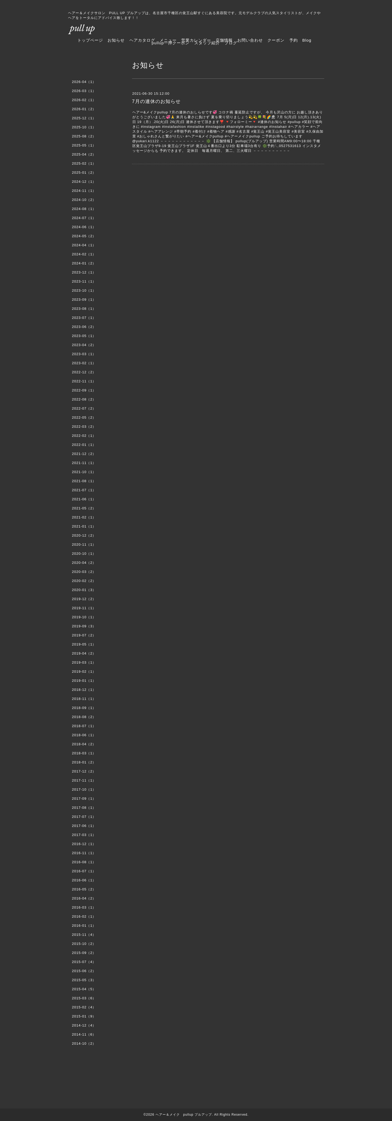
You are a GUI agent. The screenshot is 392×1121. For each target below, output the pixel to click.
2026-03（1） (84, 91)
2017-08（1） (84, 808)
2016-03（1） (84, 907)
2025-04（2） (84, 154)
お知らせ (116, 40)
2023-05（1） (84, 336)
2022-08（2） (84, 399)
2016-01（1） (84, 926)
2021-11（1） (84, 463)
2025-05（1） (84, 145)
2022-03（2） (84, 427)
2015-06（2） (84, 971)
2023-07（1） (84, 318)
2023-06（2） (84, 327)
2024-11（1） (84, 191)
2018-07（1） (84, 726)
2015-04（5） (84, 989)
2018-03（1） (84, 753)
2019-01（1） (84, 681)
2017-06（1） (84, 826)
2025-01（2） (84, 173)
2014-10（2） (84, 1043)
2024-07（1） (84, 218)
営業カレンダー (196, 40)
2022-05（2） (84, 417)
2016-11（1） (84, 853)
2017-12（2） (84, 771)
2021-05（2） (84, 508)
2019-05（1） (84, 644)
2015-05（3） (84, 980)
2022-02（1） (84, 436)
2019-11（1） (84, 608)
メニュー (168, 40)
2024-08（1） (84, 209)
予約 (293, 40)
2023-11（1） (84, 281)
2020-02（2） (84, 581)
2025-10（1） (84, 127)
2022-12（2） (84, 372)
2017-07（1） (84, 817)
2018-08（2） (84, 717)
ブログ (230, 43)
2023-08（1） (84, 309)
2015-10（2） (84, 944)
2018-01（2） (84, 762)
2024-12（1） (84, 182)
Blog (306, 40)
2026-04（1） (84, 82)
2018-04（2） (84, 744)
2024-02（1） (84, 254)
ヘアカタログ (142, 40)
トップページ (90, 40)
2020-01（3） (84, 590)
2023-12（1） (84, 272)
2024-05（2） (84, 236)
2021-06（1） (84, 499)
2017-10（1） (84, 789)
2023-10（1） (84, 290)
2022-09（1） (84, 390)
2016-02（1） (84, 916)
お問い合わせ (250, 40)
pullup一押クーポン (170, 43)
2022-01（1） (84, 445)
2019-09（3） (84, 626)
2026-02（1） (84, 100)
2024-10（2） (84, 200)
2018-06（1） (84, 735)
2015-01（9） (84, 1016)
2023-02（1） (84, 363)
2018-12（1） (84, 690)
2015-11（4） (84, 935)
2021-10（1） (84, 472)
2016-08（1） (84, 862)
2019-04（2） (84, 653)
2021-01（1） (84, 526)
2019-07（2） (84, 635)
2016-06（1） (84, 880)
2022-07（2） (84, 408)
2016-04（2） (84, 898)
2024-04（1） (84, 245)
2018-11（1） (84, 699)
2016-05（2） (84, 889)
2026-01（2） (84, 109)
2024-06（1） (84, 227)
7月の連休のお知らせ (156, 101)
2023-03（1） (84, 354)
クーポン (275, 40)
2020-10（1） (84, 554)
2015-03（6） (84, 998)
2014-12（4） (84, 1025)
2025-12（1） (84, 118)
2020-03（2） (84, 572)
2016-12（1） (84, 844)
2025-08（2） (84, 136)
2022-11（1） (84, 381)
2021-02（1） (84, 517)
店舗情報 (224, 40)
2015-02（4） (84, 1007)
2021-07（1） (84, 490)
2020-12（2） (84, 535)
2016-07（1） (84, 871)
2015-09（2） (84, 953)
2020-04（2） (84, 563)
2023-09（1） (84, 300)
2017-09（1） (84, 799)
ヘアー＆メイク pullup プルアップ (184, 1114)
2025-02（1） (84, 163)
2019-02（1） (84, 672)
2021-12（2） (84, 454)
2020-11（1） (84, 544)
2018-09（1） (84, 708)
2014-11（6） (84, 1034)
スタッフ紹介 (207, 43)
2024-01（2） (84, 263)
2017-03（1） (84, 835)
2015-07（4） (84, 962)
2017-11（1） (84, 780)
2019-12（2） (84, 599)
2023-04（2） (84, 345)
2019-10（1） (84, 617)
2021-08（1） (84, 481)
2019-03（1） (84, 662)
